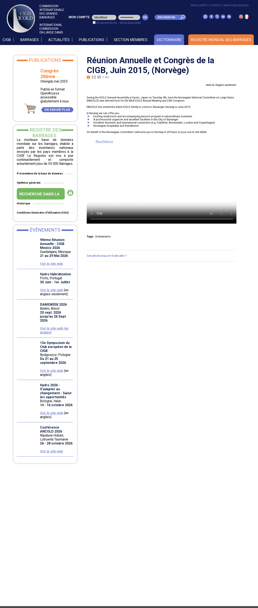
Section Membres (130, 39)
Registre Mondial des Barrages (221, 39)
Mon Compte (199, 5)
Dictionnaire (169, 39)
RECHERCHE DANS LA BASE (39, 196)
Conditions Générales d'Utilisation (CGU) (43, 212)
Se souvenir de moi (106, 22)
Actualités (59, 39)
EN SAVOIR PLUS (57, 110)
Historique (23, 203)
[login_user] (104, 17)
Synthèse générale (29, 182)
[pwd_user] (129, 17)
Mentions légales (236, 5)
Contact (216, 5)
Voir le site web (51, 264)
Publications (91, 39)
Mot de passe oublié (130, 22)
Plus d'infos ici (104, 141)
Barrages (29, 39)
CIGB (7, 39)
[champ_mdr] (166, 17)
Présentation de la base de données (40, 173)
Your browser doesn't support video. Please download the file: (161, 186)
